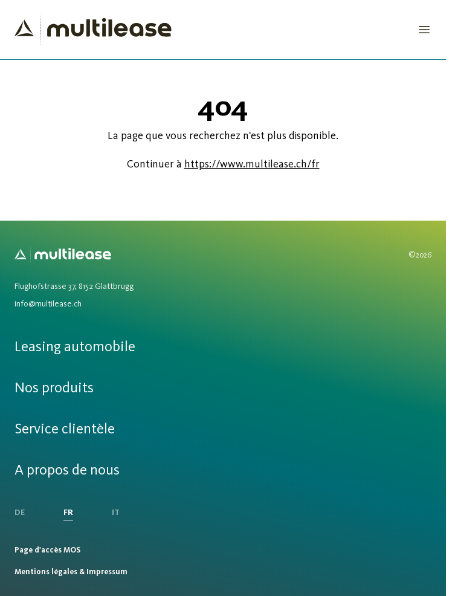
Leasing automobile (75, 346)
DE (20, 512)
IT (116, 512)
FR (68, 512)
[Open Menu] (424, 29)
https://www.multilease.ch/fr (252, 163)
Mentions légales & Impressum (71, 571)
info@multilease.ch (48, 304)
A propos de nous (67, 469)
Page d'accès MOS (47, 549)
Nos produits (54, 387)
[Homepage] (93, 30)
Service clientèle (65, 428)
